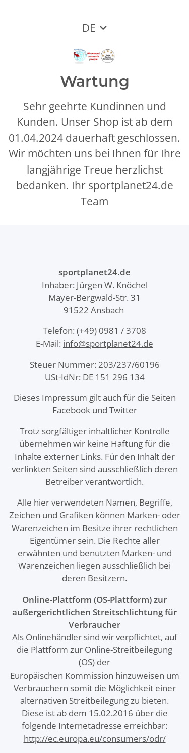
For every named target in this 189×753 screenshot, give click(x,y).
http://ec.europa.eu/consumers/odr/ (95, 738)
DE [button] (89, 28)
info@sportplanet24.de (108, 343)
